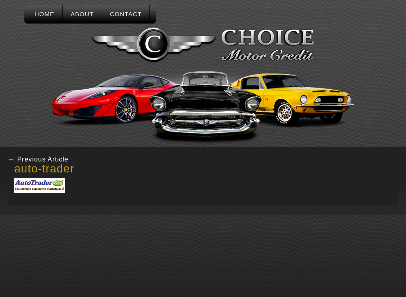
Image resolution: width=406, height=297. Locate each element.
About (82, 14)
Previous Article (38, 159)
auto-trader (44, 168)
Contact (126, 14)
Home (44, 14)
